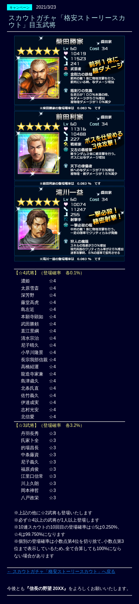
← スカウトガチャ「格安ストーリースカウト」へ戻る (61, 571)
